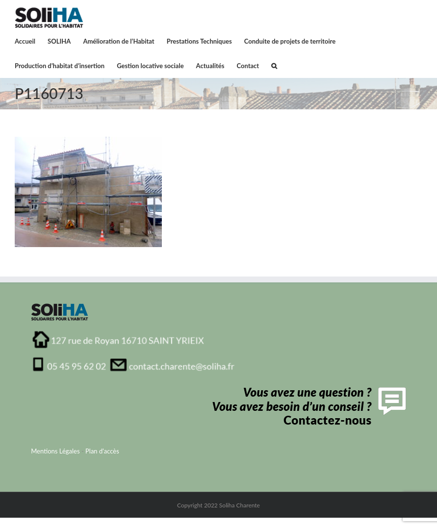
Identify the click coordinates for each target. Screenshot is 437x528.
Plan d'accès (102, 451)
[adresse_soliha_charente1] (133, 333)
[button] (274, 65)
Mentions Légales (55, 451)
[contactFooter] (306, 390)
